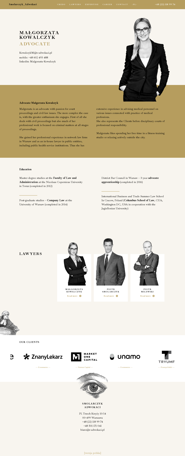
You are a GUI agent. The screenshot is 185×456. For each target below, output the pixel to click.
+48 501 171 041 (93, 425)
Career (107, 4)
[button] (35, 52)
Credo (61, 4)
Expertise (92, 4)
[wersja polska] (92, 453)
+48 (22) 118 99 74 (165, 4)
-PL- (134, 4)
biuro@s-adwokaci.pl (92, 429)
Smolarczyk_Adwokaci (23, 4)
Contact (122, 4)
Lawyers (75, 4)
